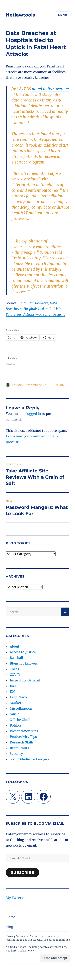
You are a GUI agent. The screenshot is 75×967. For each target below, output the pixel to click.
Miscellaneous (21, 708)
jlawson (17, 384)
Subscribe (22, 872)
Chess (14, 669)
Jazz (13, 686)
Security (59, 384)
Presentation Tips (24, 731)
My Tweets (14, 898)
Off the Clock (20, 720)
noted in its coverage (50, 88)
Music (14, 714)
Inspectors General (25, 680)
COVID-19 (18, 675)
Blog (9, 927)
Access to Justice (23, 652)
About (14, 646)
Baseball (16, 658)
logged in (33, 414)
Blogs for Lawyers (24, 663)
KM (12, 692)
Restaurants (19, 748)
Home (11, 917)
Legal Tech (18, 697)
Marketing (18, 703)
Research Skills (22, 742)
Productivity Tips (23, 737)
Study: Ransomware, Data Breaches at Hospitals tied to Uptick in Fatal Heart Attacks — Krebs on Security (35, 308)
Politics (15, 725)
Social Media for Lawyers (29, 759)
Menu (62, 14)
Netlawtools (20, 15)
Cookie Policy (26, 950)
